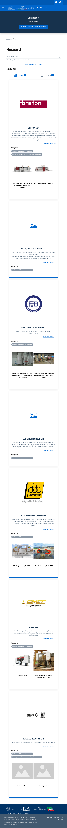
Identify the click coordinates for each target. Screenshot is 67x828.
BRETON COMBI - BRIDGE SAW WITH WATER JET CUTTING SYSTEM (22, 186)
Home (8, 39)
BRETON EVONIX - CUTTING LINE (44, 184)
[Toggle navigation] (3, 7)
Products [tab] (47, 75)
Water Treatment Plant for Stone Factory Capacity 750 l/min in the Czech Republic (22, 376)
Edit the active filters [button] (33, 64)
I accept (60, 819)
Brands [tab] (20, 75)
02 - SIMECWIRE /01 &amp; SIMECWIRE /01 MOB (43, 678)
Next (57, 172)
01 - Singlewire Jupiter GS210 (22, 567)
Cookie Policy (58, 817)
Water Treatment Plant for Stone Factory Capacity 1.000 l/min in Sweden (44, 376)
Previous (10, 172)
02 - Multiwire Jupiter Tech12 (44, 567)
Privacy (49, 817)
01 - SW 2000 (22, 677)
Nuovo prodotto (22, 787)
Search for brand (13, 56)
